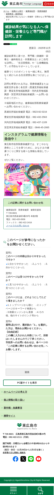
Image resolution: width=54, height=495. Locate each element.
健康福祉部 (30, 11)
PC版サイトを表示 (27, 385)
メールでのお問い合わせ (17, 225)
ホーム (6, 11)
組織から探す (17, 11)
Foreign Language (33, 4)
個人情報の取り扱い (14, 402)
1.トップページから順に (19, 305)
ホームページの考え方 (15, 394)
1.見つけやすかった (17, 284)
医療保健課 (42, 11)
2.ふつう (36, 264)
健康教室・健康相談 (14, 14)
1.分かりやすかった (17, 264)
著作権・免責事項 (13, 410)
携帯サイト (9, 418)
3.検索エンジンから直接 (19, 312)
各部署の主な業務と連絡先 (14, 455)
